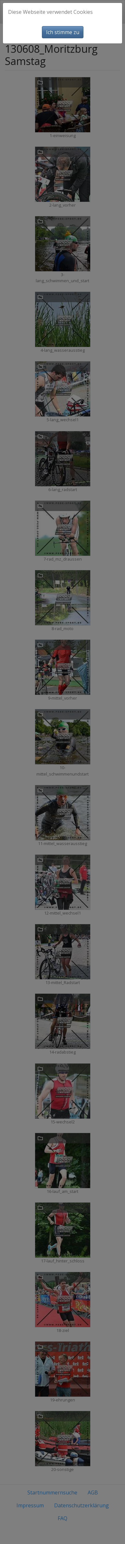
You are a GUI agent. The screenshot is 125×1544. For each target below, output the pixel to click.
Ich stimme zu (62, 32)
